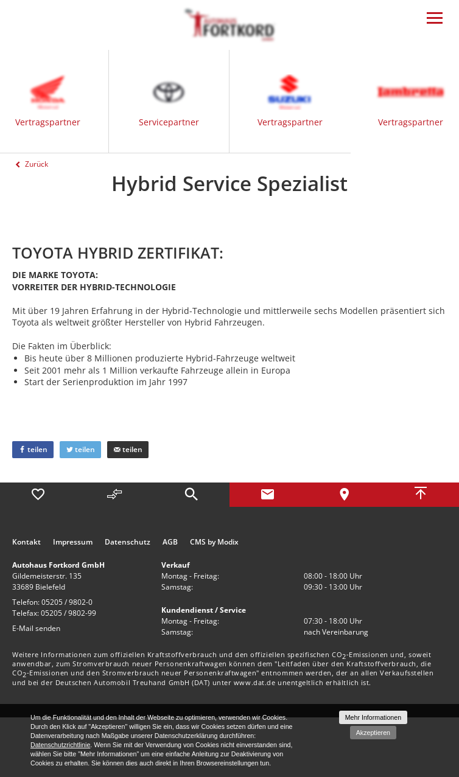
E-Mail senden (36, 628)
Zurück (30, 164)
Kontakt (26, 542)
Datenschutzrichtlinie (60, 744)
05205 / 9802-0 (67, 602)
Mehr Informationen (373, 717)
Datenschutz (127, 542)
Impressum (73, 542)
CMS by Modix (214, 542)
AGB (170, 542)
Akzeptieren (373, 732)
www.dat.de (255, 682)
